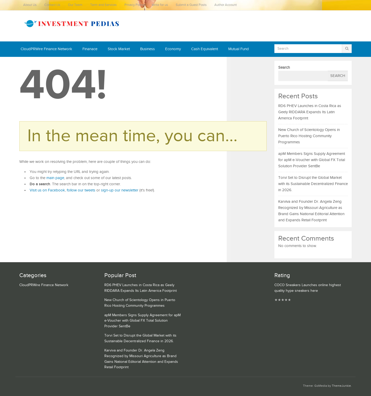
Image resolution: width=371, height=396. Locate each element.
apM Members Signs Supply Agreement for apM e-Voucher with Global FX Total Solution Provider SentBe (311, 160)
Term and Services (103, 5)
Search (284, 67)
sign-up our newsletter (119, 190)
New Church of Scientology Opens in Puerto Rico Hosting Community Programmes (309, 136)
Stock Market (119, 49)
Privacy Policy (134, 5)
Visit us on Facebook (47, 190)
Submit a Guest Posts (191, 5)
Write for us (160, 5)
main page (55, 178)
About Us (30, 5)
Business (147, 49)
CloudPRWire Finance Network (46, 49)
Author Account (225, 5)
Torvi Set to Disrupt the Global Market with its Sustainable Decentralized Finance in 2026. (313, 183)
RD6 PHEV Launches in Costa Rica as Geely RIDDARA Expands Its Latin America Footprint (309, 112)
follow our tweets (81, 190)
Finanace (89, 49)
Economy (173, 49)
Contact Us (52, 5)
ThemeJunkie (341, 386)
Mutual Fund (238, 49)
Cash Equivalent (204, 49)
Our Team (75, 5)
